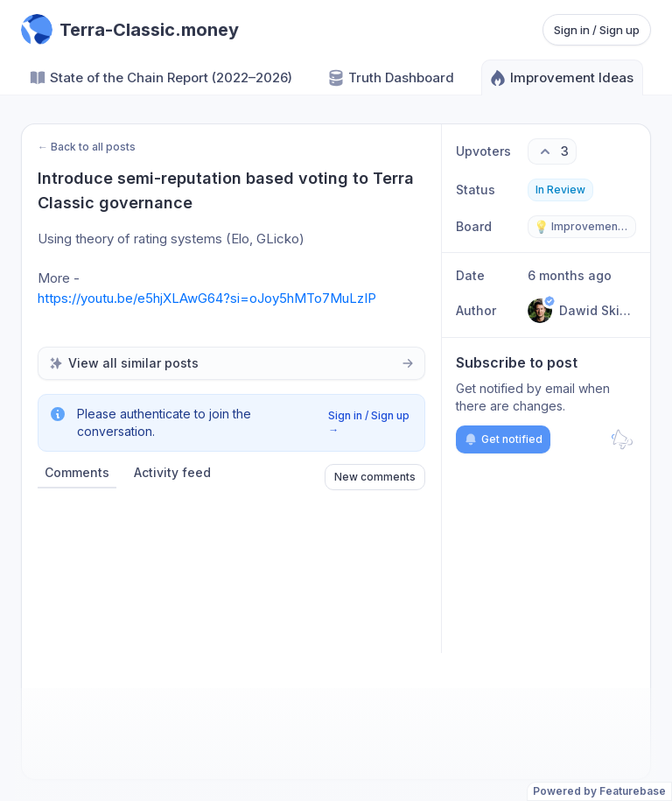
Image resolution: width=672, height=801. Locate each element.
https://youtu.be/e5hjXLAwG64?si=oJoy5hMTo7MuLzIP (207, 298)
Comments (77, 472)
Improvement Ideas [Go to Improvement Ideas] (561, 78)
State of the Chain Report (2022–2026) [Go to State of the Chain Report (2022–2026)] (160, 78)
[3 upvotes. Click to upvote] (552, 151)
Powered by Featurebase (599, 790)
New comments (375, 476)
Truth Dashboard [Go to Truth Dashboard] (390, 78)
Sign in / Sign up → (369, 422)
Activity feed (172, 472)
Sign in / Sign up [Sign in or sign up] (597, 30)
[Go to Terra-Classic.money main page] (130, 30)
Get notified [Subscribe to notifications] (503, 439)
